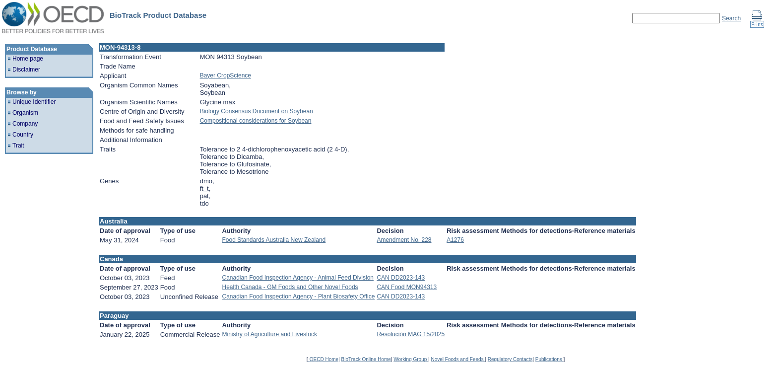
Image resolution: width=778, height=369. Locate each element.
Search (731, 18)
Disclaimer (26, 69)
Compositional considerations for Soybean (256, 120)
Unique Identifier (34, 101)
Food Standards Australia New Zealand (273, 239)
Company (25, 123)
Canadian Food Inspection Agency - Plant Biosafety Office (298, 296)
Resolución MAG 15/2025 (411, 334)
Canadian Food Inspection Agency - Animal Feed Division (298, 277)
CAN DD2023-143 (401, 277)
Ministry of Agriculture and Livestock (269, 334)
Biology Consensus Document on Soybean (256, 111)
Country (22, 134)
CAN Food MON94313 (407, 287)
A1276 (455, 239)
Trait (18, 145)
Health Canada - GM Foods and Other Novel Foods (290, 287)
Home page (27, 58)
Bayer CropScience (225, 75)
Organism (25, 112)
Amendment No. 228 (404, 239)
